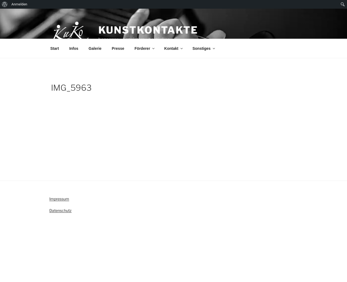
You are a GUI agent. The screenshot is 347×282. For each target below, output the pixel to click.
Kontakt (174, 48)
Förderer (144, 48)
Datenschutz (60, 210)
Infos (73, 48)
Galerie (95, 48)
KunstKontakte (148, 30)
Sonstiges (204, 48)
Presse (118, 48)
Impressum (59, 198)
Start (54, 48)
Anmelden (19, 4)
